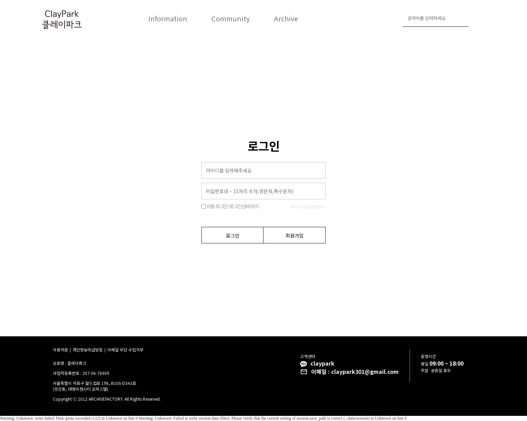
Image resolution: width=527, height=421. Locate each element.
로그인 (476, 19)
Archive (286, 18)
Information (167, 18)
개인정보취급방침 (87, 349)
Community (230, 18)
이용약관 (60, 349)
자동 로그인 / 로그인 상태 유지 (232, 206)
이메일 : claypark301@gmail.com (355, 371)
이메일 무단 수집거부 (125, 349)
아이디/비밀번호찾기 (308, 207)
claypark (322, 363)
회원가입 (295, 235)
